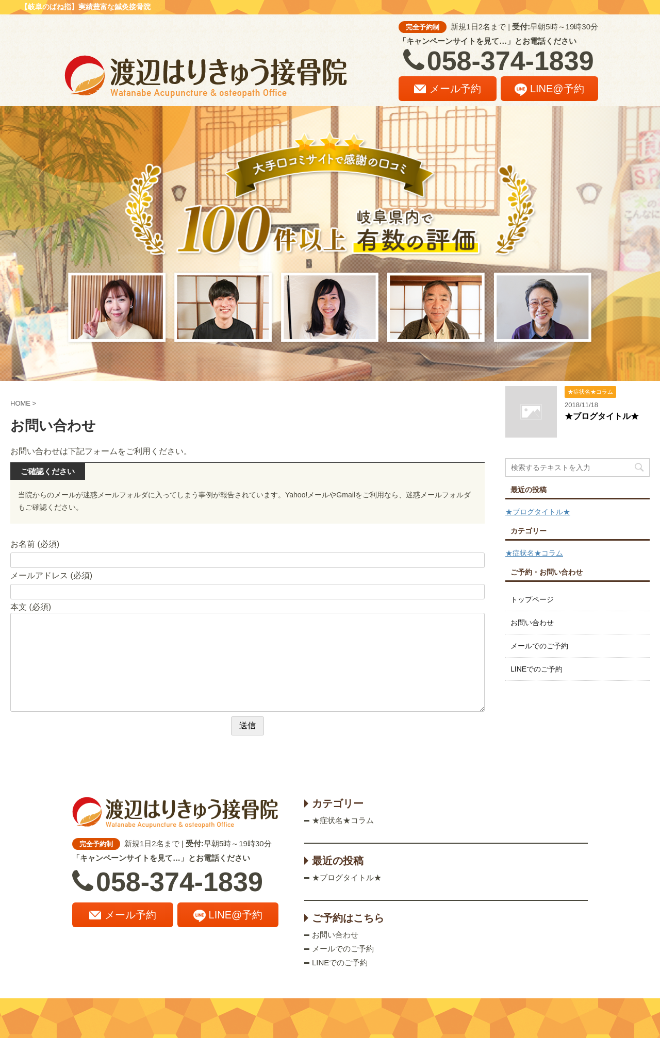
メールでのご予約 (539, 646)
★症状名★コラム (534, 553)
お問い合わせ (532, 622)
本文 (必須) (30, 606)
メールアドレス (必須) (51, 575)
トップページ (532, 599)
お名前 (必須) (34, 544)
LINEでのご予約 (536, 669)
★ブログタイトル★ (602, 416)
